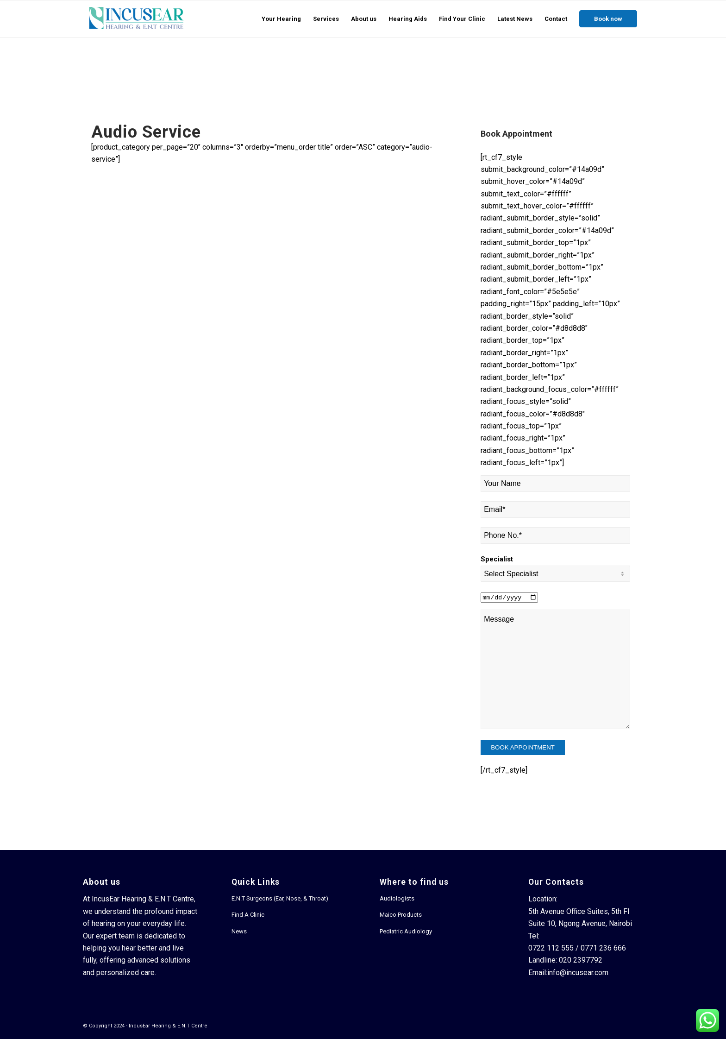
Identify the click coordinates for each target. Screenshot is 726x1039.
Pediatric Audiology (406, 931)
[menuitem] (281, 19)
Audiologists (397, 898)
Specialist (497, 559)
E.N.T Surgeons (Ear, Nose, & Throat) (280, 898)
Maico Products (401, 914)
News (239, 931)
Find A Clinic (248, 914)
